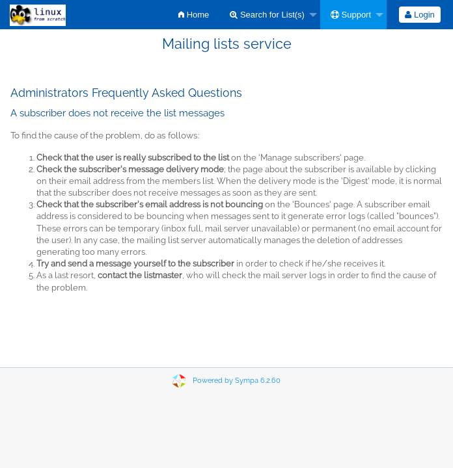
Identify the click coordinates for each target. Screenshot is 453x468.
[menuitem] (193, 14)
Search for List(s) (267, 15)
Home (193, 15)
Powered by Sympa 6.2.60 (237, 380)
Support (351, 15)
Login (419, 15)
